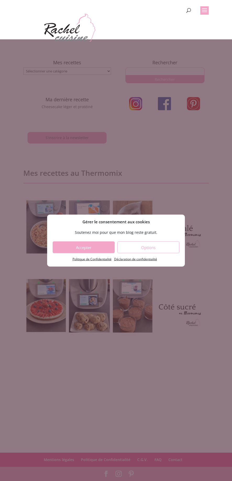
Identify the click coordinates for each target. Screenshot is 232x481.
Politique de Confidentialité (92, 259)
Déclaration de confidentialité (135, 259)
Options (148, 247)
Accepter (83, 247)
